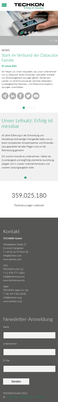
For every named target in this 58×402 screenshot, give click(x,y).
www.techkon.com (12, 259)
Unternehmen (10, 343)
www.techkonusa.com (14, 280)
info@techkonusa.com (14, 276)
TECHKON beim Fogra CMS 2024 (31, 108)
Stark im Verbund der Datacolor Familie (24, 108)
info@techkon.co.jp (12, 297)
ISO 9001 (39, 396)
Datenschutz (25, 396)
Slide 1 (25, 177)
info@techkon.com (12, 255)
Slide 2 (29, 177)
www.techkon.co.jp (12, 301)
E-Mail (8, 360)
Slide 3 (32, 177)
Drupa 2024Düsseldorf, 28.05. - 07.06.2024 (27, 108)
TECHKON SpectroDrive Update (34, 108)
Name (8, 326)
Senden (16, 381)
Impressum (12, 396)
